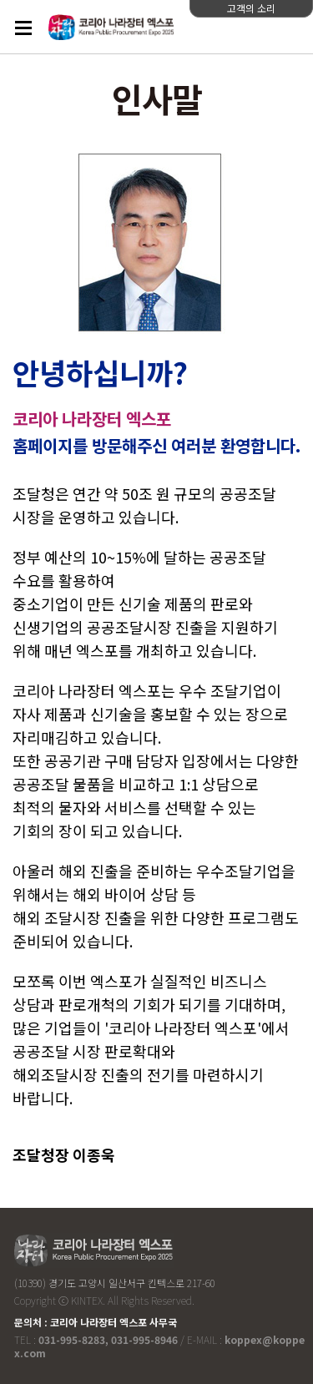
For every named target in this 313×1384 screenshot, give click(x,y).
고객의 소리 (251, 8)
